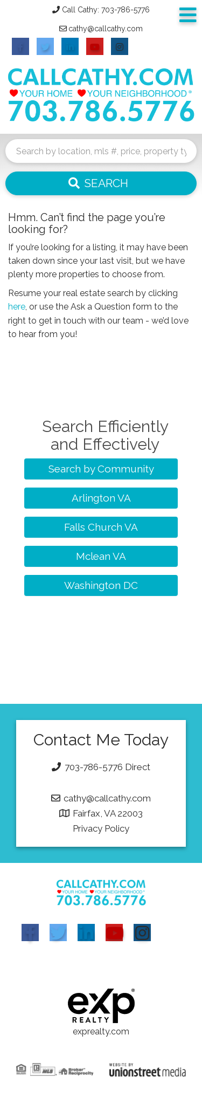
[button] (101, 183)
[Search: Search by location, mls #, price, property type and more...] (101, 151)
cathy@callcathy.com (105, 28)
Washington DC (101, 585)
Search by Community (101, 469)
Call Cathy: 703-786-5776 (106, 9)
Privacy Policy (101, 828)
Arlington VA (101, 498)
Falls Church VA (101, 527)
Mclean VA (101, 556)
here (16, 306)
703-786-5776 (94, 767)
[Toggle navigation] (188, 15)
